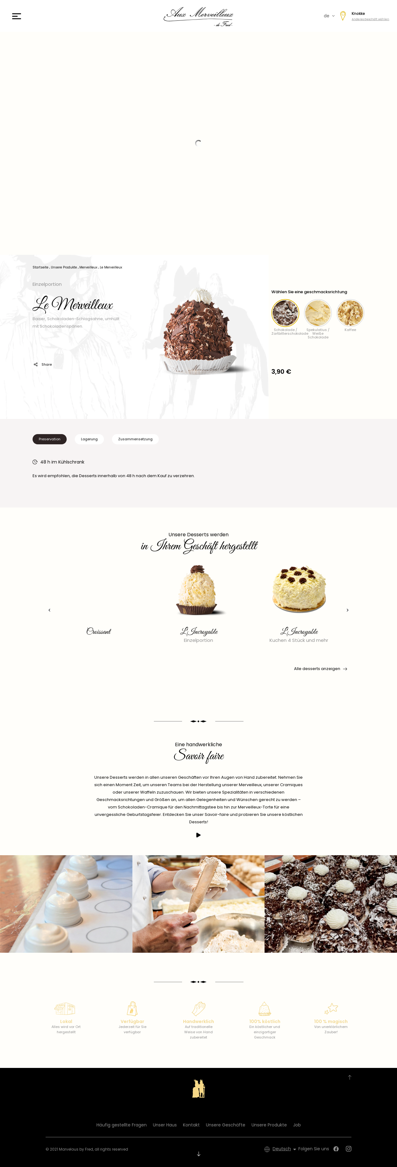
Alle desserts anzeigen (320, 669)
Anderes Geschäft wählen (370, 19)
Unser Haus (165, 1125)
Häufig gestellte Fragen (121, 1125)
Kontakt (191, 1125)
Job (297, 1125)
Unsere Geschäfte (225, 1125)
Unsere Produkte (269, 1125)
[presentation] (48, 610)
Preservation (49, 439)
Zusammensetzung (135, 439)
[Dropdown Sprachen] (285, 1149)
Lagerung (89, 439)
